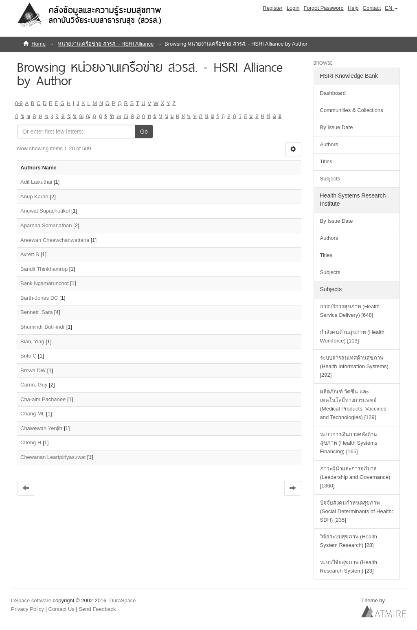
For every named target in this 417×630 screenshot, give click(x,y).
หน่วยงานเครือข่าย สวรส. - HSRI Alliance (106, 44)
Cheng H (30, 442)
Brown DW (33, 370)
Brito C (28, 356)
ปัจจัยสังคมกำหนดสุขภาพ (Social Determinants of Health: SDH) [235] (356, 511)
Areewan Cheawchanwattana (54, 240)
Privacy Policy (27, 609)
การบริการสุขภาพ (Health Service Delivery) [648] (350, 310)
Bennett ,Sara (36, 312)
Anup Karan (34, 196)
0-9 (19, 103)
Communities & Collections (351, 110)
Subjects (330, 179)
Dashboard (333, 93)
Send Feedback (97, 609)
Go (144, 131)
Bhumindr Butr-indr (42, 327)
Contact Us (61, 609)
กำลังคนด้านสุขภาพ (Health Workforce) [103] (352, 336)
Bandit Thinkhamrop (44, 269)
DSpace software (31, 600)
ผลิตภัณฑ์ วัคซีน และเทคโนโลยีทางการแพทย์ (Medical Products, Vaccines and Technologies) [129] (353, 404)
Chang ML (32, 413)
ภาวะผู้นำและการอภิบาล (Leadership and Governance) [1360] (355, 477)
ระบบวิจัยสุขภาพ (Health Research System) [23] (348, 566)
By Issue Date (336, 127)
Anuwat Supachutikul (45, 211)
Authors (329, 144)
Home (38, 44)
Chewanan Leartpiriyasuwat (53, 457)
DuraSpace (123, 600)
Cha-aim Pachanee (43, 399)
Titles (326, 161)
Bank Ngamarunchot (44, 283)
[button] (391, 8)
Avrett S (29, 254)
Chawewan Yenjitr (41, 428)
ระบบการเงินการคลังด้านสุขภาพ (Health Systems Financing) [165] (348, 442)
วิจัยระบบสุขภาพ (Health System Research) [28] (348, 540)
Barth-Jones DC (39, 298)
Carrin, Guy (33, 385)
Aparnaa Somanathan (46, 225)
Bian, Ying (32, 341)
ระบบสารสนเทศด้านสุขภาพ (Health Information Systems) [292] (354, 366)
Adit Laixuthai (36, 182)
